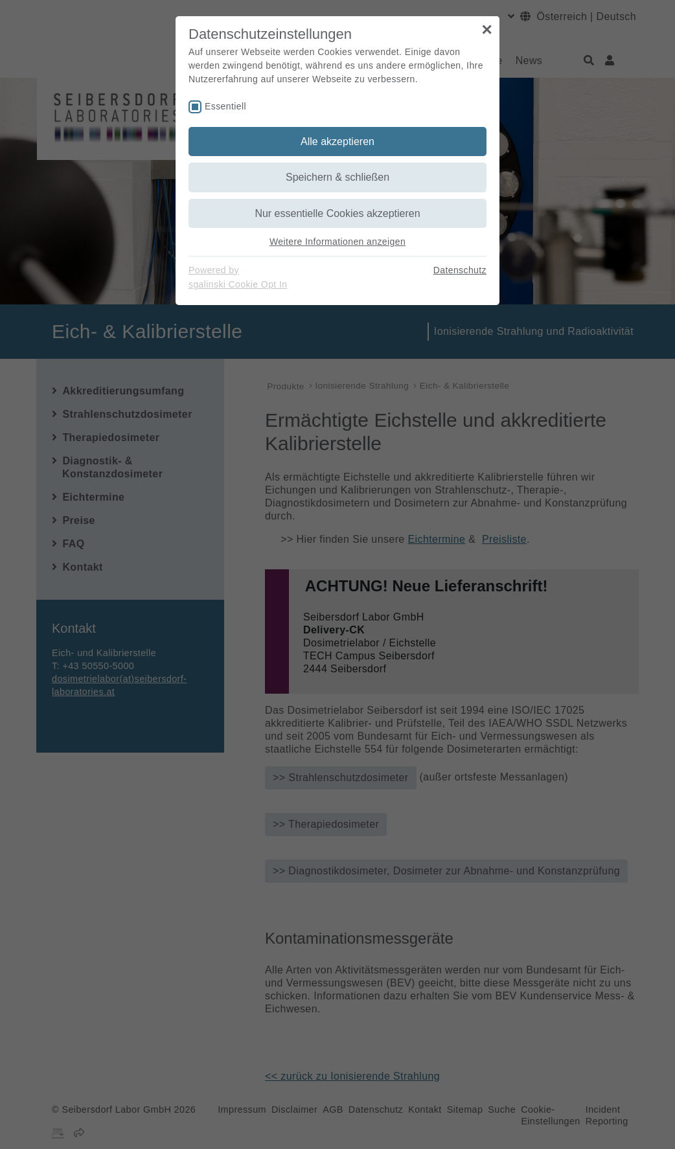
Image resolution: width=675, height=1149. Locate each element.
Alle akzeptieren (337, 141)
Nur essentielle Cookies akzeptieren (337, 213)
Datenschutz (459, 270)
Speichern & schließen (337, 177)
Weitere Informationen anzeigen (337, 241)
